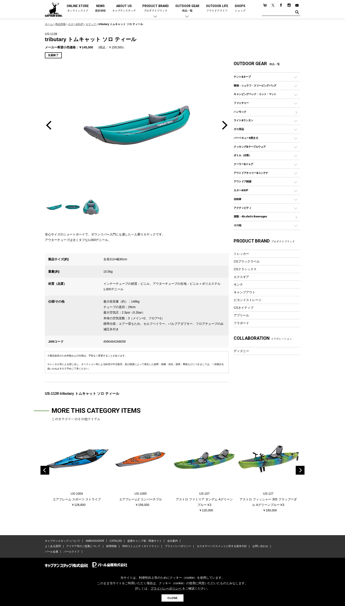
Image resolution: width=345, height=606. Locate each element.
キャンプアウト (244, 292)
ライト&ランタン (243, 120)
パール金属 (51, 551)
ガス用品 (239, 129)
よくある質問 (53, 546)
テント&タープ (242, 76)
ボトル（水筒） (242, 155)
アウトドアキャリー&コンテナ (251, 172)
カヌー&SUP (241, 190)
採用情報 (111, 546)
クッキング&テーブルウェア (250, 146)
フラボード (241, 323)
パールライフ (71, 551)
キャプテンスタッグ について (62, 541)
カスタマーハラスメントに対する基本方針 (221, 546)
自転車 (237, 199)
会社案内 (172, 541)
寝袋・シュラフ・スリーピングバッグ (255, 85)
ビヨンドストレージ (247, 300)
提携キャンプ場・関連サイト (144, 541)
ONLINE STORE (78, 8)
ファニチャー (241, 103)
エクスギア (241, 277)
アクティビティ (242, 207)
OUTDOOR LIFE (217, 8)
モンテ (238, 284)
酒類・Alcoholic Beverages (250, 216)
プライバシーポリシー (177, 546)
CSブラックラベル (247, 261)
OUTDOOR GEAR (187, 8)
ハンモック (240, 111)
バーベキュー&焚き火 (246, 138)
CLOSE (172, 598)
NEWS (100, 8)
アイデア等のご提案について (83, 546)
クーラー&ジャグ (243, 164)
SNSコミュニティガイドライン (140, 546)
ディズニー (241, 351)
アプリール (241, 315)
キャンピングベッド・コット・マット (255, 94)
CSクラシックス (245, 269)
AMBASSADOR (94, 541)
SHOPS (240, 8)
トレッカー (241, 253)
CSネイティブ (243, 307)
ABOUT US (124, 8)
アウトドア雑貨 (242, 181)
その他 (237, 225)
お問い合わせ (259, 546)
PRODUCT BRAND (155, 8)
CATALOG (115, 541)
